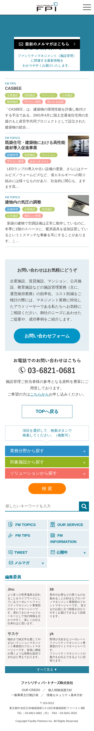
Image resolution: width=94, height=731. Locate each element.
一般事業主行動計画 (24, 695)
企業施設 (12, 95)
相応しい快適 (32, 215)
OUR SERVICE (66, 524)
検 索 (47, 488)
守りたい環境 (32, 101)
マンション (48, 95)
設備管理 (12, 154)
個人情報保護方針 (60, 690)
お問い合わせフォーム (47, 335)
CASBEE (13, 88)
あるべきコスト (39, 161)
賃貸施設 (29, 95)
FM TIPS (19, 535)
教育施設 (12, 101)
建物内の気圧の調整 (23, 202)
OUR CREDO (31, 690)
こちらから (39, 394)
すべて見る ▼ (47, 669)
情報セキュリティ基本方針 (65, 695)
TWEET (18, 552)
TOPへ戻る (47, 411)
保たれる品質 (55, 101)
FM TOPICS (22, 524)
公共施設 (67, 95)
